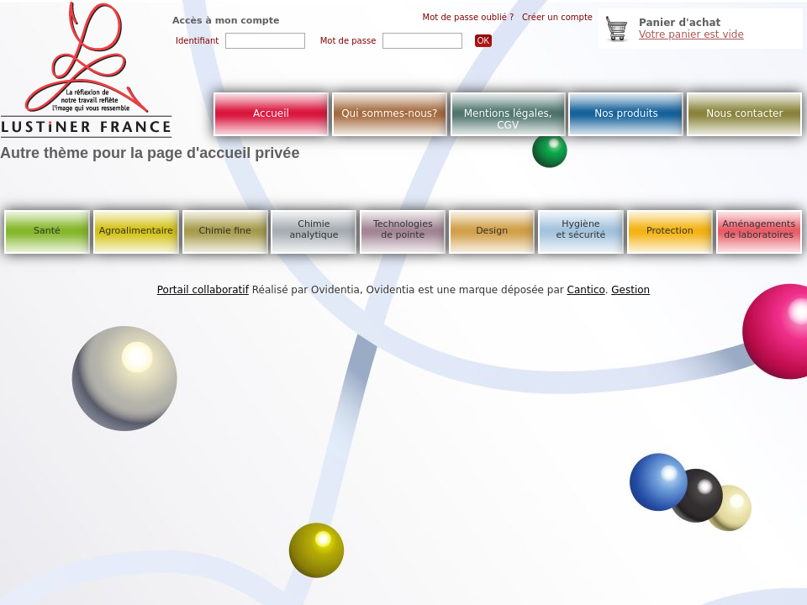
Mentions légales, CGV (508, 119)
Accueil (271, 113)
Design (492, 230)
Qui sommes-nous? (389, 113)
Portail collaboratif (203, 290)
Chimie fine (224, 230)
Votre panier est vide (691, 34)
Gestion (630, 290)
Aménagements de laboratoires (758, 229)
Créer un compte (557, 17)
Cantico (586, 290)
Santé (47, 230)
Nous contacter (744, 113)
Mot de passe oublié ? (468, 17)
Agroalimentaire (136, 230)
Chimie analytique (313, 229)
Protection (670, 230)
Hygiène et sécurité (581, 229)
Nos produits (626, 113)
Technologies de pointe (403, 229)
